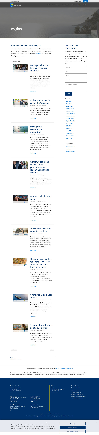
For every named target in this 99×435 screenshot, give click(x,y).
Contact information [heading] (15, 389)
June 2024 (69, 138)
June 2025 (69, 128)
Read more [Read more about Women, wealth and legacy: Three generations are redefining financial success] (33, 188)
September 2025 (70, 121)
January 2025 (69, 136)
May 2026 (68, 101)
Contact (85, 5)
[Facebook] (12, 395)
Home (48, 5)
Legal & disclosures (75, 393)
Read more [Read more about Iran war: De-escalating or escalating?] (33, 153)
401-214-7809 (36, 403)
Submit (68, 93)
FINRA (66, 419)
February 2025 (70, 133)
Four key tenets (55, 5)
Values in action (70, 151)
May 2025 (68, 131)
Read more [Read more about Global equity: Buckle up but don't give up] (33, 118)
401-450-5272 (15, 412)
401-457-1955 (37, 402)
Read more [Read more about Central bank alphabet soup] (33, 221)
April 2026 (69, 103)
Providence (53, 391)
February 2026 (70, 108)
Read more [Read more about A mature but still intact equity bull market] (33, 348)
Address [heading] (53, 389)
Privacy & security (75, 391)
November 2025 (70, 116)
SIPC (71, 419)
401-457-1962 (37, 411)
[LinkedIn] (32, 405)
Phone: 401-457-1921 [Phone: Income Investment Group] (15, 392)
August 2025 (69, 123)
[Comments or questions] (76, 86)
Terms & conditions (75, 395)
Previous (14, 353)
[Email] (76, 76)
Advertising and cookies (76, 402)
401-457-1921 (17, 403)
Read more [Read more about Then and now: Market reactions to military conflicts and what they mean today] (33, 287)
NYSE (62, 419)
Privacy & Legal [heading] (75, 389)
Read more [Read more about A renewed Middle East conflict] (33, 320)
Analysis (68, 149)
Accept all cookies (72, 427)
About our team (65, 5)
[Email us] (11, 395)
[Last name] (76, 72)
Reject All (72, 424)
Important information (77, 1)
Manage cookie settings (72, 431)
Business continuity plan (76, 397)
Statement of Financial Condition (78, 400)
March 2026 (69, 106)
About (73, 5)
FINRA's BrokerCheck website (63, 372)
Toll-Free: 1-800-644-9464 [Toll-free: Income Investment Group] (15, 394)
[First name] (76, 67)
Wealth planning (70, 146)
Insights (79, 5)
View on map (54, 395)
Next (52, 353)
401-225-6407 (15, 404)
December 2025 (70, 113)
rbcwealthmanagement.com (14, 1)
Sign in (85, 1)
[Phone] (76, 80)
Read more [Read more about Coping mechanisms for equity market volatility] (33, 92)
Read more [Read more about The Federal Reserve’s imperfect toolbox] (33, 251)
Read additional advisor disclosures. (16, 363)
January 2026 (69, 111)
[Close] (96, 422)
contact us (39, 53)
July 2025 (68, 126)
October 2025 (69, 118)
